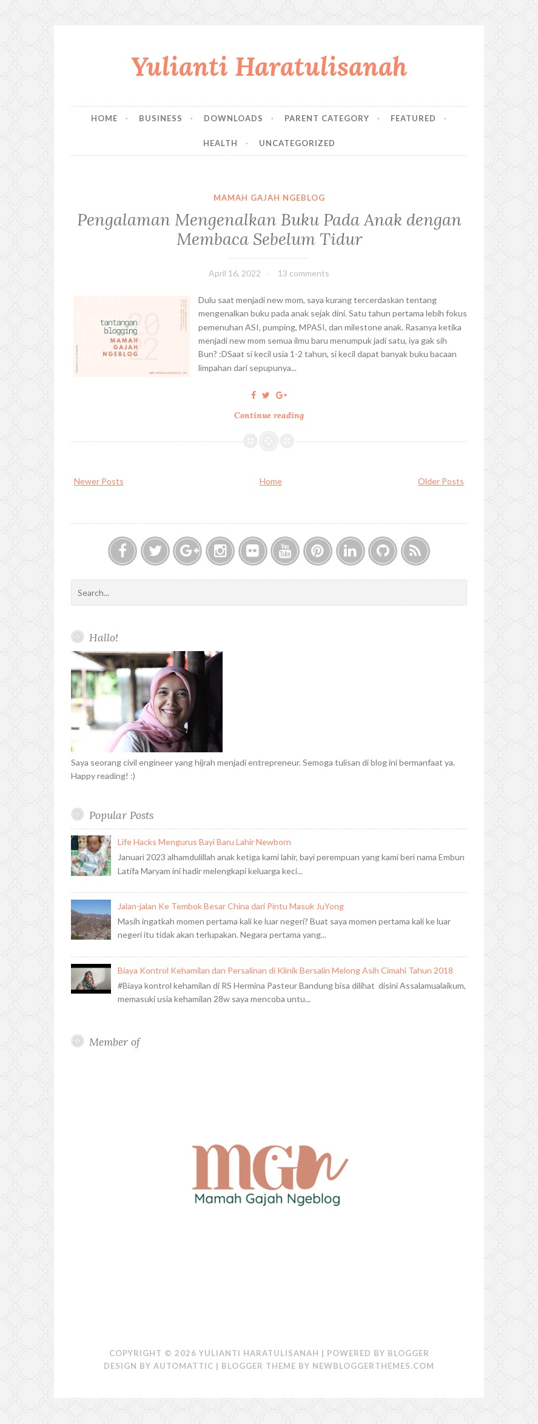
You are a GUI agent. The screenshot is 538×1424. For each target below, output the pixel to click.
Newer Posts (99, 481)
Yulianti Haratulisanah (269, 66)
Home (104, 118)
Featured (413, 118)
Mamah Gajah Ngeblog (269, 197)
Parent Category (326, 118)
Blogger (408, 1353)
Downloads (233, 118)
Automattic (183, 1366)
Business (161, 118)
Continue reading (273, 415)
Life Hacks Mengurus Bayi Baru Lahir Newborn (204, 842)
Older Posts (441, 481)
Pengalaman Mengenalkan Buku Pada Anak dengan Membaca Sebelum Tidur (269, 229)
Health (220, 143)
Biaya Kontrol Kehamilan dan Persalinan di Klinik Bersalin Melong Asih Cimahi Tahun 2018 (285, 970)
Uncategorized (297, 143)
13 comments (303, 273)
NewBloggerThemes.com (373, 1366)
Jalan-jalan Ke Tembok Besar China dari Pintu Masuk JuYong (231, 906)
